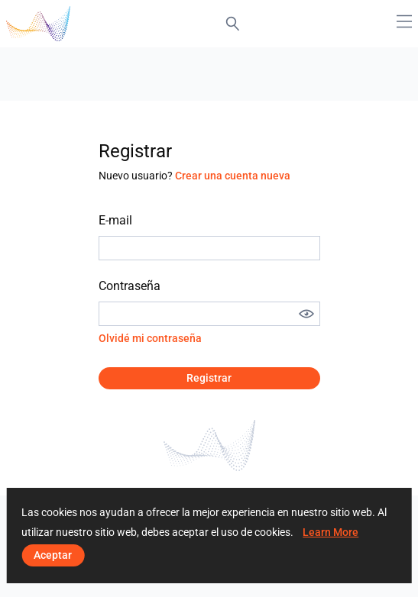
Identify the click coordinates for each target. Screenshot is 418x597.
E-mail (115, 220)
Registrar (209, 378)
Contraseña (129, 286)
